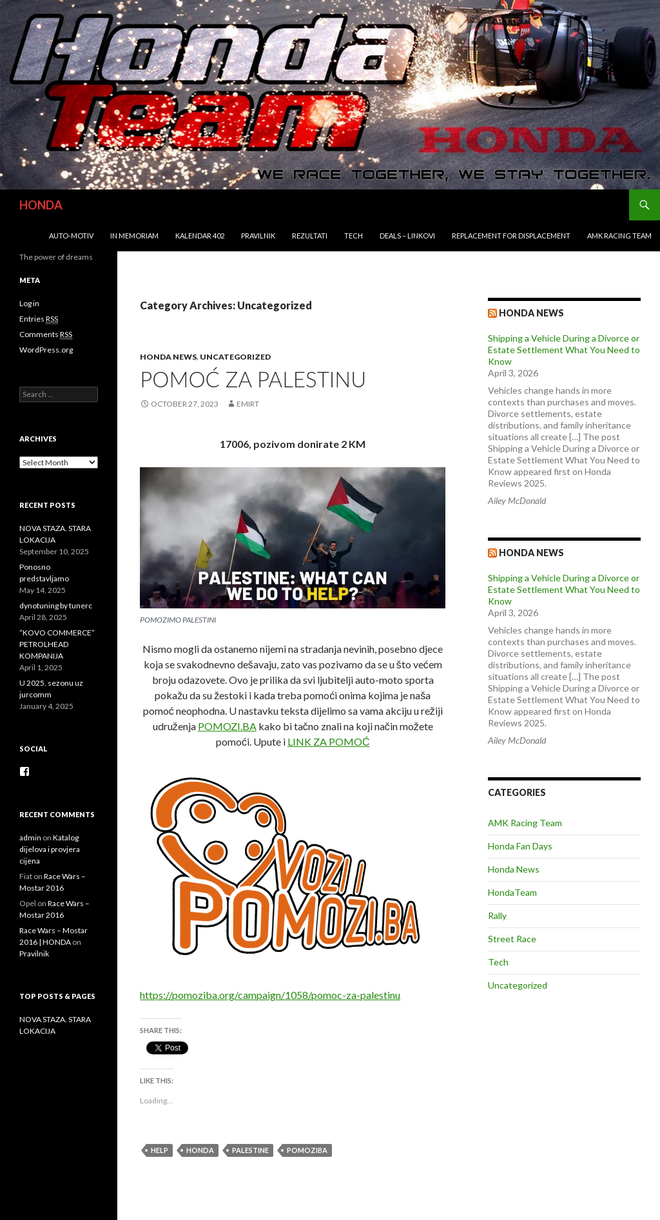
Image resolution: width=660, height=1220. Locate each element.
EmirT (248, 404)
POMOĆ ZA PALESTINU (253, 379)
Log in (29, 303)
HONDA (41, 205)
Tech (353, 235)
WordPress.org (46, 349)
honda (200, 1150)
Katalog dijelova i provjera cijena (49, 849)
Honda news (531, 312)
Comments (45, 334)
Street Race (512, 938)
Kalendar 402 (199, 235)
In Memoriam (134, 235)
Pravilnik (258, 235)
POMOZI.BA (227, 726)
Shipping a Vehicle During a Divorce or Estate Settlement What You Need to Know (564, 350)
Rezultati (309, 235)
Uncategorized (235, 357)
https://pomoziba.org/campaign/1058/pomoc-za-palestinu (270, 995)
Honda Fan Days (520, 845)
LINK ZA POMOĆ (328, 741)
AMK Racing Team (619, 235)
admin (30, 837)
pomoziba (307, 1150)
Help (159, 1150)
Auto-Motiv (71, 235)
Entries (38, 319)
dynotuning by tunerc (55, 605)
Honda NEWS (531, 552)
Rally (497, 915)
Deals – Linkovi (407, 235)
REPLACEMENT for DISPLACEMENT (511, 235)
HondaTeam (512, 892)
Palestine (250, 1150)
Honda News (168, 357)
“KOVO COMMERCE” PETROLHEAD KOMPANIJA (57, 644)
